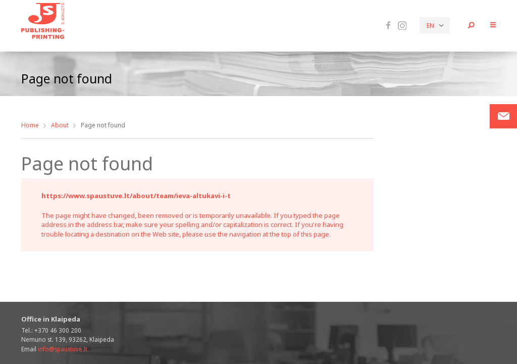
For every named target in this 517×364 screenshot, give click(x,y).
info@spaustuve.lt (62, 349)
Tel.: (51, 330)
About (60, 125)
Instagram (402, 25)
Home (30, 125)
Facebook (388, 25)
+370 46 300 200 (57, 330)
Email (54, 349)
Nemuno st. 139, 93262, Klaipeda (67, 339)
